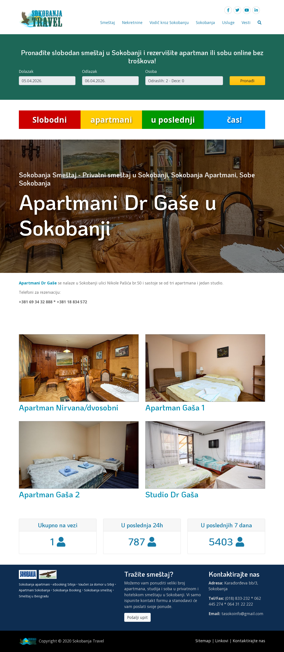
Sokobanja (205, 22)
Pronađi (247, 80)
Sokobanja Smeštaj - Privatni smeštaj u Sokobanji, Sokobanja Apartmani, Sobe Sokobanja (137, 178)
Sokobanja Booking (67, 590)
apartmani (111, 119)
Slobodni (49, 119)
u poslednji (173, 119)
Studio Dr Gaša (171, 494)
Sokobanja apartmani (34, 584)
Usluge (228, 22)
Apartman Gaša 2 (49, 494)
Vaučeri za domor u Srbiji (96, 584)
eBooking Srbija (64, 584)
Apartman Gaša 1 (175, 407)
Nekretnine (132, 22)
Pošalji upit (137, 617)
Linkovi (221, 640)
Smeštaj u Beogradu (34, 596)
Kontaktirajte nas (249, 640)
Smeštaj (107, 22)
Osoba (151, 71)
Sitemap (203, 640)
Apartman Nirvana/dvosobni (68, 407)
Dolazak (26, 71)
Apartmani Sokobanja (34, 590)
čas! (234, 119)
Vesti (246, 22)
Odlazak (89, 71)
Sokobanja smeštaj (98, 590)
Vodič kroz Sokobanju (169, 22)
